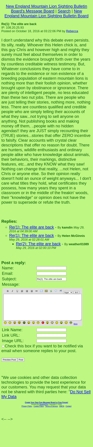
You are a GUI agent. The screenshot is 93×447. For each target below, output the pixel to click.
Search (64, 11)
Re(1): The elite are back (31, 227)
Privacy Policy (27, 411)
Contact (68, 411)
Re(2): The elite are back (38, 243)
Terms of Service (51, 411)
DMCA (61, 411)
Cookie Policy (39, 411)
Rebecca (72, 31)
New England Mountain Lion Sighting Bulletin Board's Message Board (46, 8)
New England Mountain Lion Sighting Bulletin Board (46, 13)
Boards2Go (44, 409)
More (76, 329)
